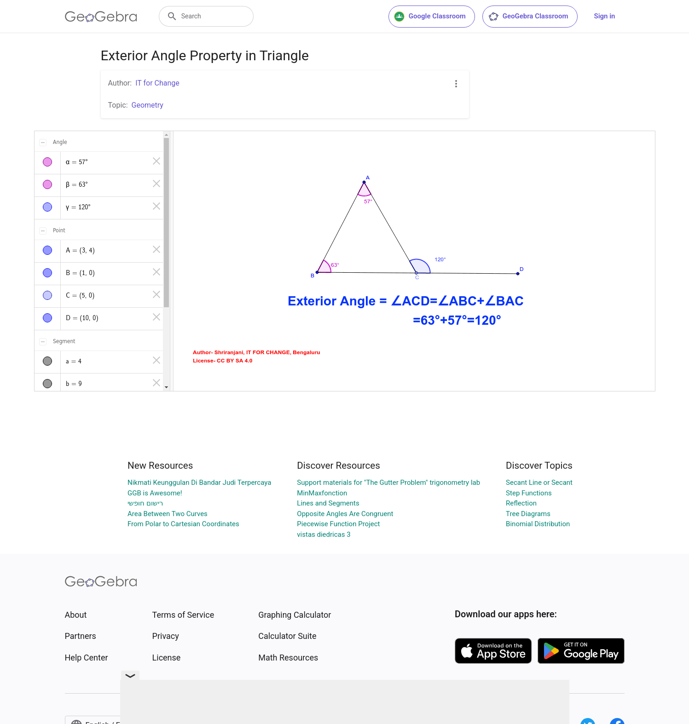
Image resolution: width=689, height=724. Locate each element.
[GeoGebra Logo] (101, 16)
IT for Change (157, 83)
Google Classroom (430, 16)
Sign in (604, 16)
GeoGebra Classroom (528, 16)
